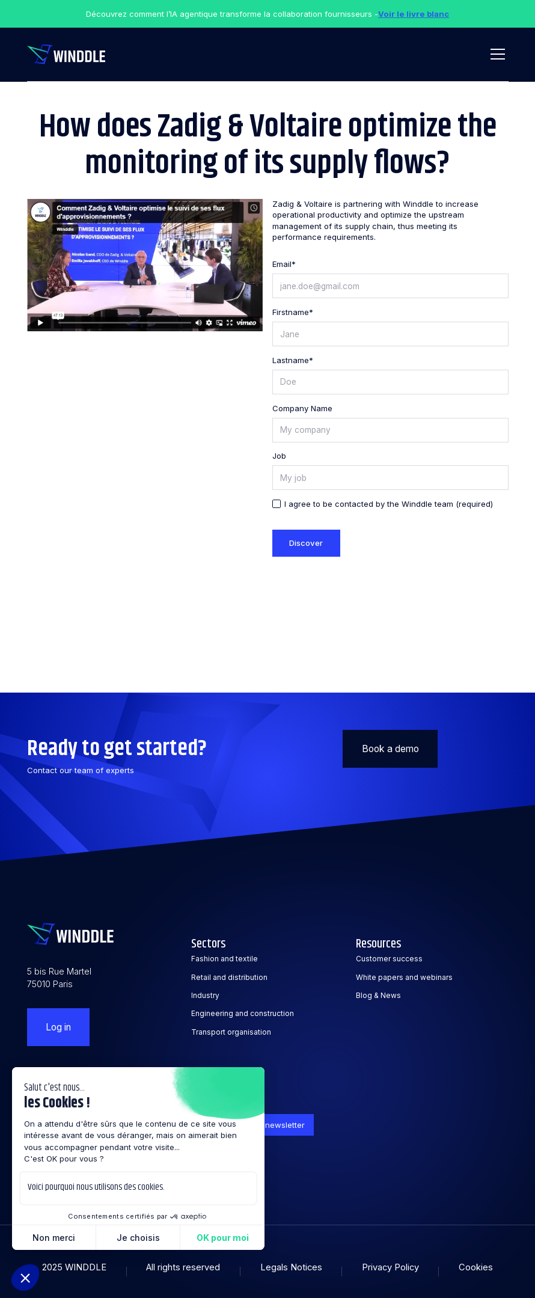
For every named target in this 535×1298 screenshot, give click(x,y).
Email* (284, 264)
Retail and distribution (229, 977)
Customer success (389, 958)
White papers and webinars (404, 977)
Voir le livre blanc (413, 14)
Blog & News (378, 995)
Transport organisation (231, 1031)
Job (279, 456)
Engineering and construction (242, 1013)
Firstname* (292, 312)
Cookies (476, 1267)
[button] (495, 54)
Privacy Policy (390, 1267)
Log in (58, 1027)
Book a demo (390, 749)
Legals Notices (291, 1267)
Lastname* (292, 360)
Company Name (302, 408)
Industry (205, 995)
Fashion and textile (224, 958)
